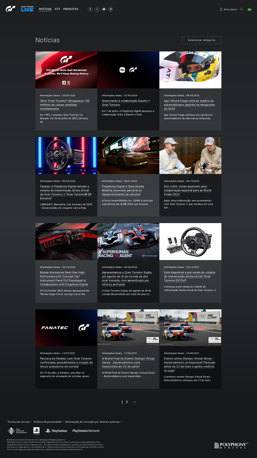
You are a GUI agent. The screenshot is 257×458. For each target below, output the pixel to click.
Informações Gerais (50, 96)
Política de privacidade (47, 422)
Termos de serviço (18, 422)
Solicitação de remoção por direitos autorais (92, 422)
